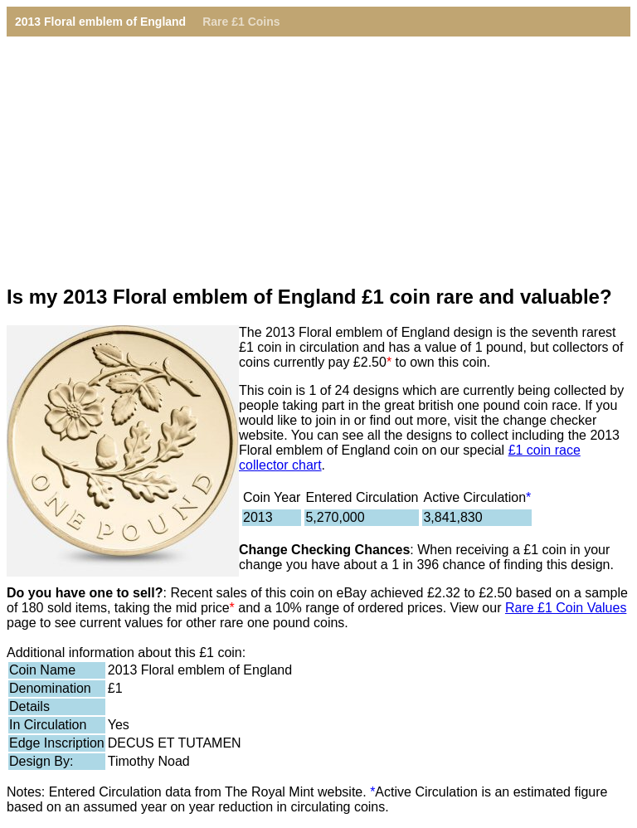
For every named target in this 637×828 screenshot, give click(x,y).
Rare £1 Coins (241, 21)
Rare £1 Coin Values (565, 608)
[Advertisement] (318, 153)
